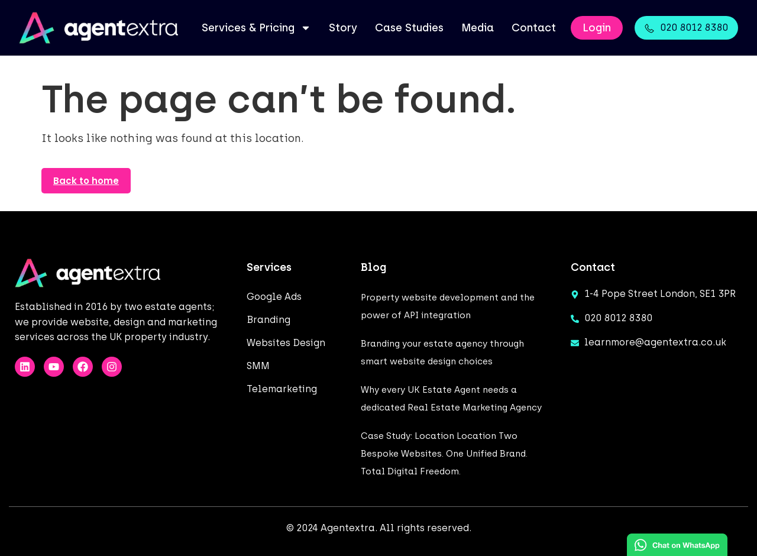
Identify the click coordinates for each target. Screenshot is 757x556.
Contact (534, 27)
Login (597, 27)
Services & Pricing (256, 28)
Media (477, 27)
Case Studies (409, 27)
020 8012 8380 (694, 27)
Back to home (86, 180)
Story (343, 27)
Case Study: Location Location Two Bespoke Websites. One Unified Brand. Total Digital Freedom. (444, 454)
